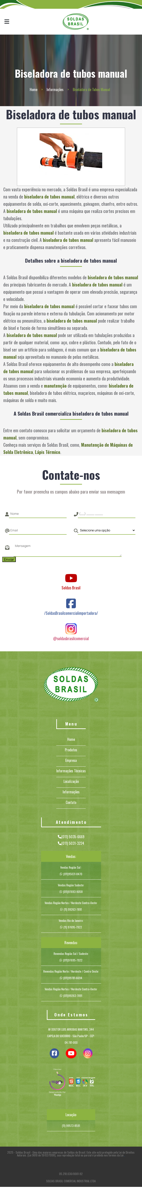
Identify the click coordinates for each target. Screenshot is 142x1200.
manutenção (55, 385)
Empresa (71, 760)
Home (33, 89)
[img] (57, 1083)
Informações (55, 89)
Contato (71, 802)
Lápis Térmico (47, 452)
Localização (71, 781)
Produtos (71, 749)
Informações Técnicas (71, 770)
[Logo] (71, 685)
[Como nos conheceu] (106, 530)
